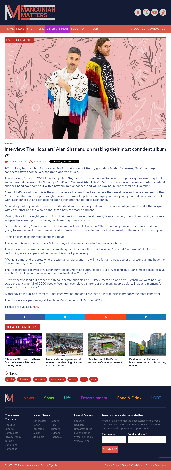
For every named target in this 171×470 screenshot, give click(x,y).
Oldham (55, 433)
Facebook (137, 12)
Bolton (36, 425)
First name (108, 434)
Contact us (156, 29)
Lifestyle (79, 421)
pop (83, 379)
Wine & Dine (81, 441)
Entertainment (57, 29)
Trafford (55, 429)
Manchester (57, 379)
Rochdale (56, 437)
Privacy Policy (13, 437)
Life (41, 29)
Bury (53, 425)
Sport (31, 29)
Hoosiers (24, 379)
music (72, 379)
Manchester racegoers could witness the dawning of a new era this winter (64, 362)
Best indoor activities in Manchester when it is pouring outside (147, 362)
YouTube (154, 12)
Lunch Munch (82, 433)
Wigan (36, 433)
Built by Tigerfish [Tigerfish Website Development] (49, 465)
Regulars (79, 425)
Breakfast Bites (83, 429)
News (20, 29)
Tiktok (162, 12)
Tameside (38, 429)
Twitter (146, 12)
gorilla (10, 379)
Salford (55, 421)
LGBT (96, 29)
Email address (137, 434)
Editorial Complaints (11, 431)
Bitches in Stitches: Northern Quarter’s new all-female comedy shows (22, 362)
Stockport (38, 437)
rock (93, 379)
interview (40, 379)
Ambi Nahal (40, 161)
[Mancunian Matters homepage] (30, 12)
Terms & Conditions (11, 443)
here (35, 307)
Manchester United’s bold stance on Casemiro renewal (105, 360)
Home (10, 29)
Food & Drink (80, 29)
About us (138, 29)
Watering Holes (83, 437)
